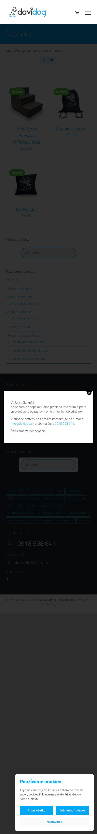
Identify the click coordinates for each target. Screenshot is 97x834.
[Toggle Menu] (88, 13)
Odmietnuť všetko (72, 810)
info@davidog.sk (22, 423)
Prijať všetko (36, 810)
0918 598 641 (64, 423)
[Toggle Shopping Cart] (77, 13)
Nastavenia (54, 821)
